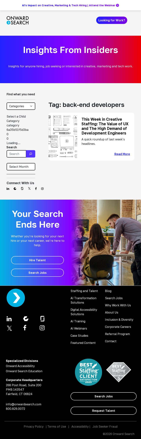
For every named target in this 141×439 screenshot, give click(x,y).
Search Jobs (114, 298)
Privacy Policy (34, 426)
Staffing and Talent (84, 291)
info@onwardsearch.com (23, 404)
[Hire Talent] (37, 260)
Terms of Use (56, 426)
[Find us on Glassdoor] (22, 188)
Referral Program (117, 334)
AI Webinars (78, 328)
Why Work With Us (118, 305)
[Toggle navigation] (132, 20)
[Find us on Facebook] (36, 188)
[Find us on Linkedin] (8, 188)
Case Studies (79, 335)
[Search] (30, 153)
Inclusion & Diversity (119, 319)
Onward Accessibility (20, 366)
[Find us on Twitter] (29, 188)
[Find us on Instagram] (42, 188)
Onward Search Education (24, 371)
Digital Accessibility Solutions (83, 312)
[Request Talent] (103, 411)
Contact (110, 341)
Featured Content (83, 343)
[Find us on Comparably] (15, 188)
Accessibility (80, 426)
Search (11, 147)
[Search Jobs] (37, 273)
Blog (108, 291)
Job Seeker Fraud (105, 426)
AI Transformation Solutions (83, 300)
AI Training (77, 321)
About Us (111, 312)
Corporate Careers (118, 327)
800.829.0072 (15, 408)
